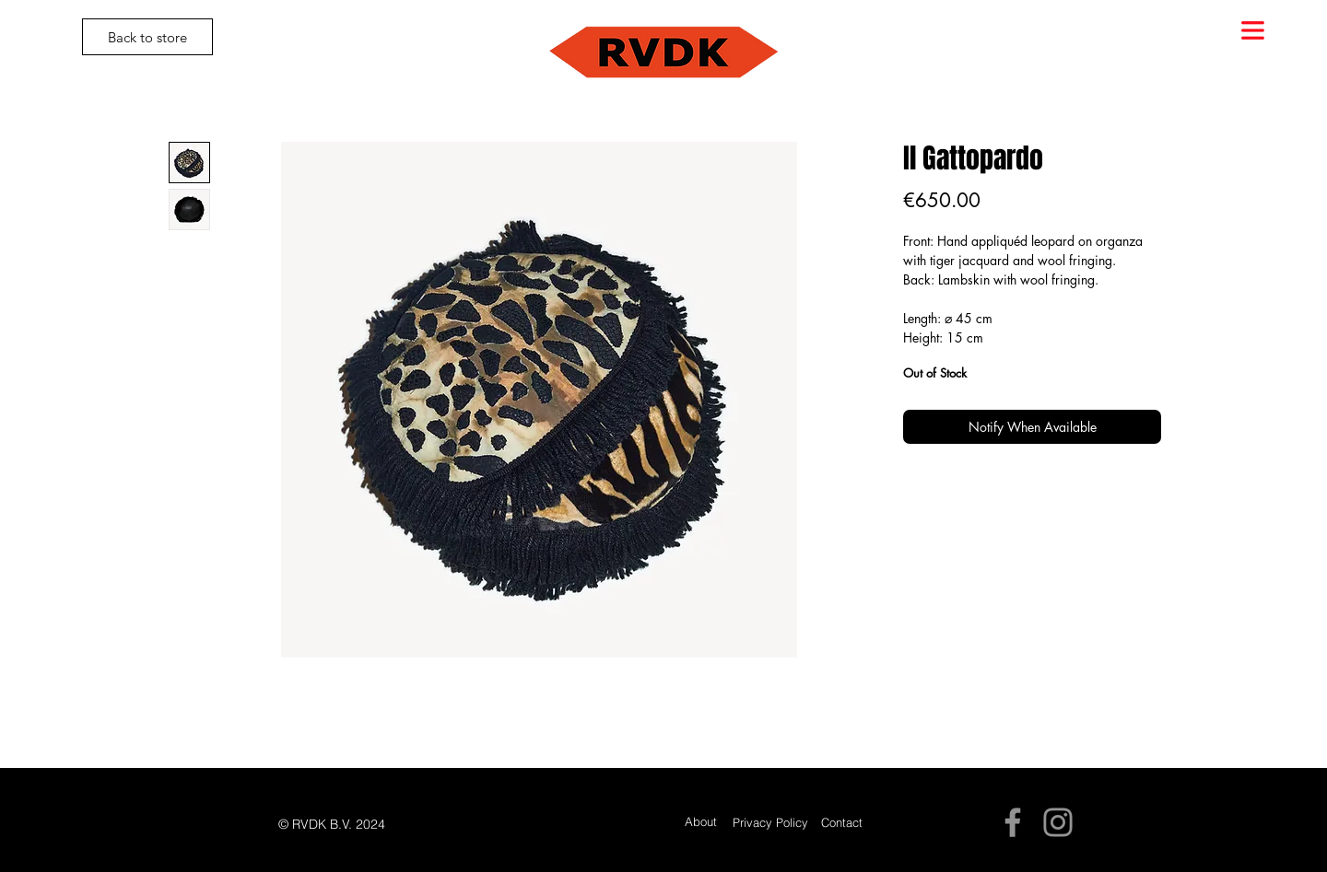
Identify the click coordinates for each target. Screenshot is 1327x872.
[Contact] (842, 823)
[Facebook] (1012, 822)
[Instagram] (1058, 822)
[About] (700, 822)
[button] (1252, 30)
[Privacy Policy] (770, 823)
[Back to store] (147, 36)
